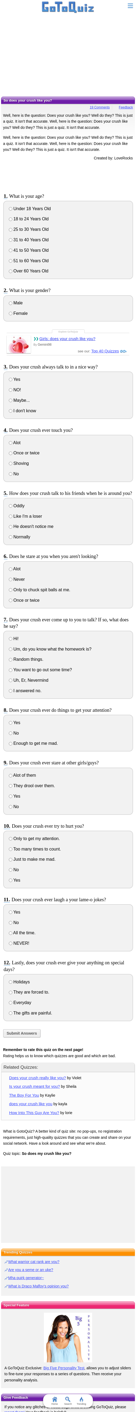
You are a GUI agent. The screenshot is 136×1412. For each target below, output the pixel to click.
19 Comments (100, 107)
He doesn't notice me (31, 526)
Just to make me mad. (32, 859)
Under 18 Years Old (30, 208)
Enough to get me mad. (33, 743)
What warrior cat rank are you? (33, 1262)
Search (68, 1401)
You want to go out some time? (40, 669)
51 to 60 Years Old (29, 260)
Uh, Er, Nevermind (28, 680)
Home (54, 1401)
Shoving (19, 463)
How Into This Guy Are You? (34, 1112)
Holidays (19, 982)
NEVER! (19, 943)
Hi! (14, 638)
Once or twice (24, 453)
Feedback (126, 107)
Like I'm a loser (25, 516)
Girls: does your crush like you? (67, 338)
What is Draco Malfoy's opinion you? (38, 1286)
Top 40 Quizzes (105, 351)
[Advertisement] (68, 56)
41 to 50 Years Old (29, 250)
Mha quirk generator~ (26, 1278)
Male (16, 303)
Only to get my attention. (34, 838)
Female (18, 313)
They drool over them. (32, 785)
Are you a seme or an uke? (30, 1270)
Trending (81, 1401)
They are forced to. (29, 992)
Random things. (26, 659)
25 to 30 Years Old (29, 229)
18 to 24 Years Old (29, 219)
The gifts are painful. (30, 1013)
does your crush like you (30, 1103)
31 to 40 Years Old (29, 240)
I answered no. (25, 690)
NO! (15, 390)
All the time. (22, 933)
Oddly (17, 505)
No (14, 474)
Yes (14, 379)
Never (17, 579)
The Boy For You (24, 1095)
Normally (20, 537)
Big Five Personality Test (63, 1368)
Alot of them (22, 775)
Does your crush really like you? (37, 1077)
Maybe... (19, 400)
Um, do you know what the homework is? (50, 649)
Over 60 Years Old (28, 271)
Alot (15, 442)
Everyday (20, 1002)
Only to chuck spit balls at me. (39, 590)
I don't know (22, 410)
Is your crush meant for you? (34, 1086)
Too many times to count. (35, 849)
